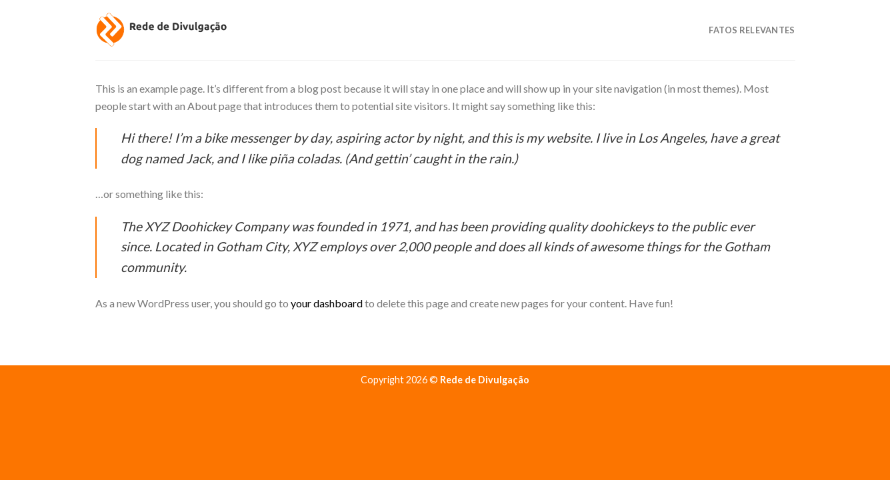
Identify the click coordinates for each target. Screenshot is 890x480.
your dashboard (327, 303)
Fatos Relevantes (752, 30)
